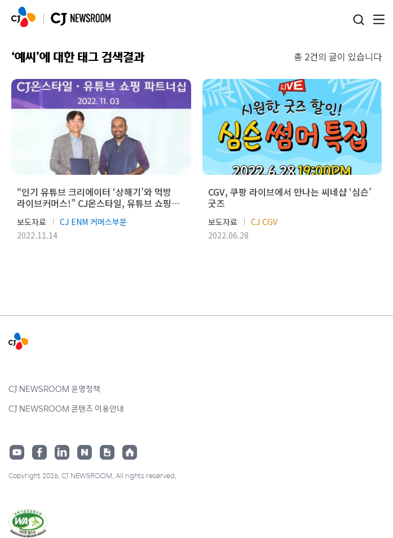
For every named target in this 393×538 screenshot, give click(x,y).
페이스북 (39, 452)
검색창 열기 (358, 20)
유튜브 (16, 452)
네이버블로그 (84, 452)
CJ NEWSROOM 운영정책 (54, 388)
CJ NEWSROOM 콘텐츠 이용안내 (66, 408)
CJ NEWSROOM (23, 17)
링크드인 (62, 452)
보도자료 (31, 221)
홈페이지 (129, 452)
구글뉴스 (107, 452)
